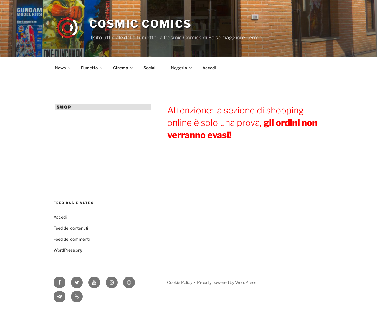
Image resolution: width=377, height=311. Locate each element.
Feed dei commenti (72, 239)
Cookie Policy (179, 282)
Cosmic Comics (140, 23)
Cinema (123, 67)
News (63, 67)
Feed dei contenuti (71, 227)
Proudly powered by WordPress (226, 282)
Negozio (182, 67)
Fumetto (92, 67)
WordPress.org (68, 250)
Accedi (209, 67)
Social (152, 67)
